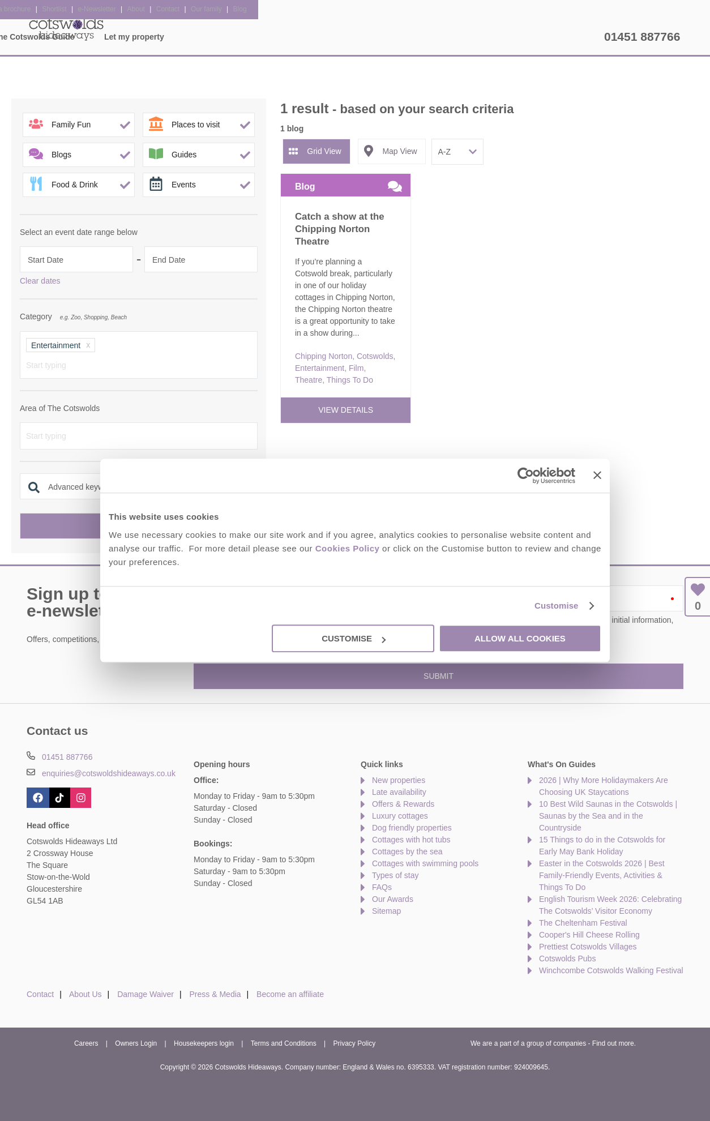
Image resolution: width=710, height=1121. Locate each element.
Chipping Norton (323, 356)
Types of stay (395, 875)
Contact (40, 994)
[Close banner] (597, 475)
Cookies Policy (347, 548)
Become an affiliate (290, 994)
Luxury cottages (400, 815)
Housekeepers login (204, 1043)
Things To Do (350, 379)
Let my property (559, 36)
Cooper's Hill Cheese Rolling (589, 934)
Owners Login (136, 1043)
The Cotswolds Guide (458, 36)
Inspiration (273, 36)
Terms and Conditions (283, 1043)
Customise (556, 605)
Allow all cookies (520, 638)
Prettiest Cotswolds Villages (587, 946)
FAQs (382, 887)
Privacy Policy (354, 1043)
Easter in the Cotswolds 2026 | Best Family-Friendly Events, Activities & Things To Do (602, 875)
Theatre (308, 379)
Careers (86, 1043)
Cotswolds (375, 356)
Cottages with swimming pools (425, 863)
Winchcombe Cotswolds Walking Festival (611, 970)
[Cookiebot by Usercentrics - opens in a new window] (525, 475)
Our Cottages (198, 36)
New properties (398, 780)
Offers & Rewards (356, 36)
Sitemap (386, 910)
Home (132, 36)
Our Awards (392, 899)
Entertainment (319, 368)
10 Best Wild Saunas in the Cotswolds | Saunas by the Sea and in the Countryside (608, 815)
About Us (85, 994)
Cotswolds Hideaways (66, 28)
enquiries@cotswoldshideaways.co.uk (109, 773)
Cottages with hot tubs (411, 839)
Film (356, 368)
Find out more (613, 1043)
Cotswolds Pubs (567, 958)
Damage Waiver (145, 994)
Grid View (324, 151)
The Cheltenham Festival (583, 922)
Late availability (399, 792)
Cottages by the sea (407, 851)
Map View (399, 151)
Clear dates (40, 280)
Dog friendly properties (412, 827)
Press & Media (215, 994)
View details (345, 409)
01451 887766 (642, 36)
